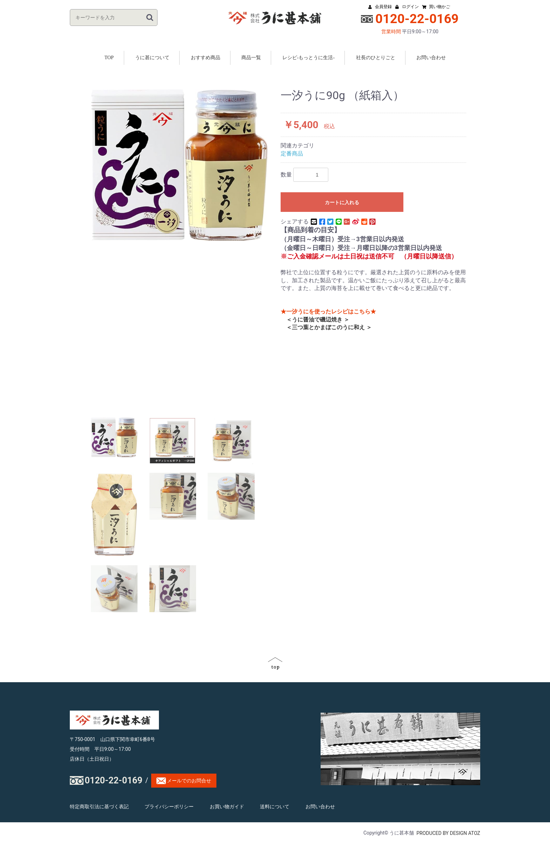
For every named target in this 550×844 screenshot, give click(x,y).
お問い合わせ (431, 57)
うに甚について (152, 57)
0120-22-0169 (113, 780)
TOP (109, 57)
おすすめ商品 (205, 57)
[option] (179, 165)
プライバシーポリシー (169, 806)
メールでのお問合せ (183, 780)
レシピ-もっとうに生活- (308, 57)
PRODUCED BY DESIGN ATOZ (448, 833)
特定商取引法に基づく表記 (99, 806)
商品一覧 (251, 57)
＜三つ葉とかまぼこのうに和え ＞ (326, 327)
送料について (274, 806)
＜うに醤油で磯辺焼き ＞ (315, 319)
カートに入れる (342, 202)
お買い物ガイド (227, 806)
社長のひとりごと (375, 57)
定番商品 (292, 153)
